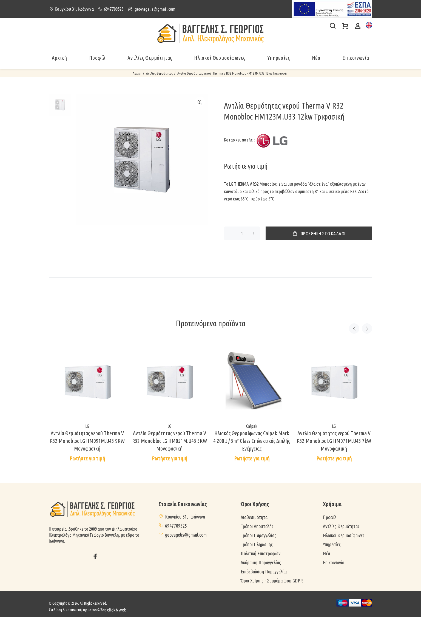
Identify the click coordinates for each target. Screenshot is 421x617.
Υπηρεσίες (332, 544)
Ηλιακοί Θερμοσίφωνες (344, 535)
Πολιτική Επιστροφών (260, 553)
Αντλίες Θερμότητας (159, 73)
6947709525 (114, 9)
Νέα (316, 58)
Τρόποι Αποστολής (257, 526)
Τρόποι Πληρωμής (257, 544)
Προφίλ (97, 58)
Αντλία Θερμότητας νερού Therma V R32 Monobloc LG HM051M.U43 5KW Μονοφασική (169, 441)
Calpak (251, 426)
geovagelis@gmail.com (155, 9)
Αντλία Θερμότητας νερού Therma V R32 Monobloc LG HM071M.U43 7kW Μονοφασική (334, 441)
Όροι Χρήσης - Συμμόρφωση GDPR (272, 580)
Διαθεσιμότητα (254, 517)
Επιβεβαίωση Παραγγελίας (264, 571)
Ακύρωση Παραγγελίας (261, 562)
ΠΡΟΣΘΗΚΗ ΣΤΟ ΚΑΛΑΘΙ (318, 233)
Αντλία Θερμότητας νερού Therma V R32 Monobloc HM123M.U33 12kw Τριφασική (232, 73)
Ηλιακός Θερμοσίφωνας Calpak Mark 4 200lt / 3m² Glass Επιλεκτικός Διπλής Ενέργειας (251, 441)
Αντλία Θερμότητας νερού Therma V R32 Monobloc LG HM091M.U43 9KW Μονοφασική (87, 441)
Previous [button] (354, 328)
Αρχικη (137, 73)
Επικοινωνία (355, 58)
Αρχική (59, 58)
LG (87, 426)
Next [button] (367, 328)
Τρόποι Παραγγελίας (258, 535)
